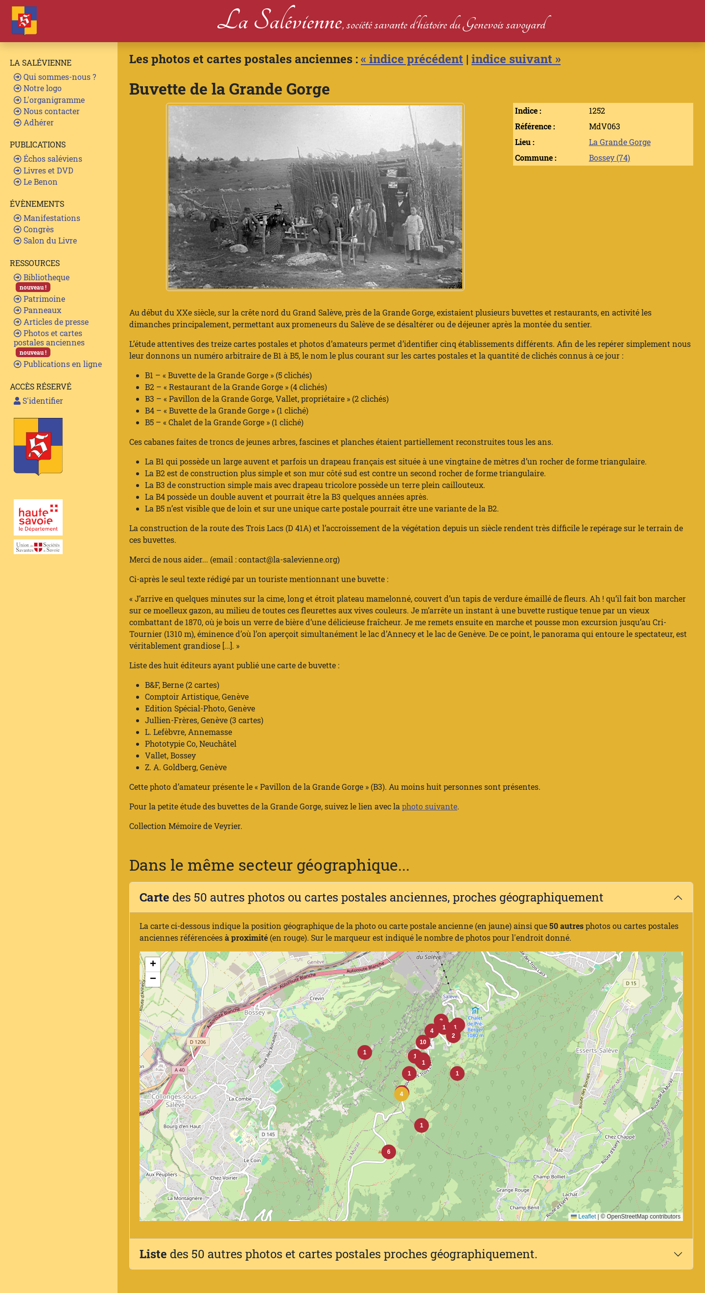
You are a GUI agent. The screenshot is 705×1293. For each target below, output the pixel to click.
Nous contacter (47, 111)
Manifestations (47, 218)
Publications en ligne (58, 364)
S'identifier (38, 400)
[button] (401, 1094)
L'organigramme (49, 100)
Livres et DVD (43, 170)
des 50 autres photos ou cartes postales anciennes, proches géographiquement (372, 897)
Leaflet (583, 1216)
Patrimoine (39, 298)
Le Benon (36, 181)
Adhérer (34, 122)
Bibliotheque (42, 282)
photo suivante (429, 806)
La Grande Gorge (620, 142)
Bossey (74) (609, 157)
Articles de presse (51, 322)
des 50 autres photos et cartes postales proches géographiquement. (339, 1254)
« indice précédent (412, 59)
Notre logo (38, 88)
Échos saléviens (48, 158)
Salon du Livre (45, 240)
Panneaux (37, 310)
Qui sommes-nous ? (55, 77)
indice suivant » (516, 59)
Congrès (34, 229)
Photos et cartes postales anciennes (49, 343)
